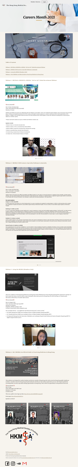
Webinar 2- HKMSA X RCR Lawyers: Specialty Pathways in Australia (21, 69)
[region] (39, 2)
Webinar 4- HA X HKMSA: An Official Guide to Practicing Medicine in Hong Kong (24, 74)
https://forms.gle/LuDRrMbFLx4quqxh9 (33, 394)
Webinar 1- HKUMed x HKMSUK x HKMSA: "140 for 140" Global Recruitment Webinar (25, 67)
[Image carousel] (39, 148)
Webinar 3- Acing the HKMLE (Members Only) (16, 72)
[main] (39, 18)
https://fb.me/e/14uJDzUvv (17, 396)
